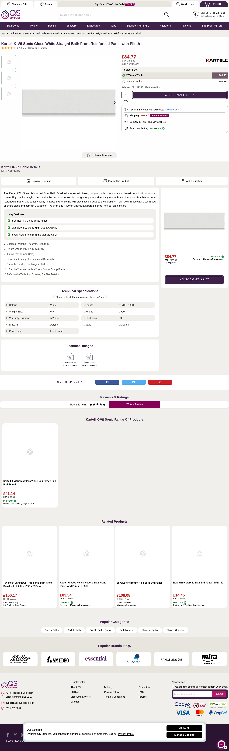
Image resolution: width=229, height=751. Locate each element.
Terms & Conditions (114, 696)
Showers (71, 25)
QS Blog (75, 692)
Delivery (108, 687)
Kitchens (186, 25)
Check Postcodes (159, 115)
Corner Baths (52, 630)
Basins (52, 25)
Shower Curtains (175, 630)
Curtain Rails (74, 630)
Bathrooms (13, 25)
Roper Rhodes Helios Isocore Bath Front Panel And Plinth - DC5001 (83, 584)
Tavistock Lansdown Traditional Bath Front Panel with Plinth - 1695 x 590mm (27, 584)
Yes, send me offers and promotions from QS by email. (201, 687)
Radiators (165, 25)
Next (113, 102)
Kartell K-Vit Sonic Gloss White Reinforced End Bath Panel (29, 483)
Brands (46, 4)
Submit (219, 694)
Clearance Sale (17, 4)
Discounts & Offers (81, 696)
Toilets (34, 25)
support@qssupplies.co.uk (17, 702)
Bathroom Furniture (138, 25)
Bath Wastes (126, 630)
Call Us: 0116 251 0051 (214, 12)
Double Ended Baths (100, 630)
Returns (143, 696)
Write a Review (134, 404)
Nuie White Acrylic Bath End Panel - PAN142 (198, 582)
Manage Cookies (184, 735)
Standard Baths (150, 630)
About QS (76, 687)
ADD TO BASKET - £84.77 (179, 94)
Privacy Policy (111, 692)
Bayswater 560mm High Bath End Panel (139, 582)
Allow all (184, 728)
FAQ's (141, 692)
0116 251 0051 (11, 708)
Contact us (144, 687)
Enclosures (93, 25)
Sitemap (75, 701)
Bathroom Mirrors (212, 25)
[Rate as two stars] (93, 405)
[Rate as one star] (91, 405)
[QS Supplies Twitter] (15, 734)
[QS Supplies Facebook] (8, 734)
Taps (113, 25)
